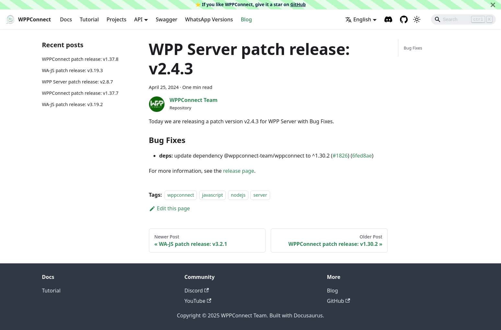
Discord (197, 290)
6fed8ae (362, 155)
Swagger (166, 19)
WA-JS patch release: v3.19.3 (72, 70)
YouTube (198, 300)
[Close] (493, 4)
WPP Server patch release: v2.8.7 (77, 82)
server (260, 195)
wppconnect (180, 195)
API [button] (138, 19)
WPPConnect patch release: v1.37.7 (80, 93)
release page (238, 170)
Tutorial (89, 19)
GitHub (298, 4)
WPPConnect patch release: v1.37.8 (80, 59)
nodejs (238, 195)
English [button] (358, 19)
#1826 (340, 155)
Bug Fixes (413, 48)
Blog (246, 19)
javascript (212, 195)
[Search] (463, 19)
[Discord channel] (388, 19)
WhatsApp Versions (209, 19)
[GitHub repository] (404, 19)
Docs (66, 19)
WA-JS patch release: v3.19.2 (72, 104)
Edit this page (169, 208)
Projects (116, 19)
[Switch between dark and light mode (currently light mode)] (417, 19)
